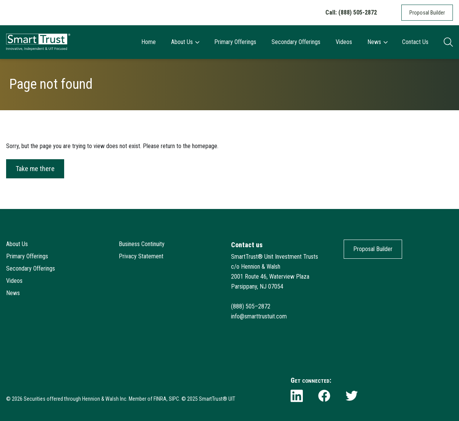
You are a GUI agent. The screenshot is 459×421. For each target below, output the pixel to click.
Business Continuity (142, 244)
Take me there (35, 169)
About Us (185, 42)
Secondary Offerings (296, 42)
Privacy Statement (141, 256)
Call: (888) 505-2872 (351, 12)
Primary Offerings (235, 42)
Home (148, 42)
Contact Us (415, 42)
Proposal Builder (427, 13)
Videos (344, 42)
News (377, 42)
